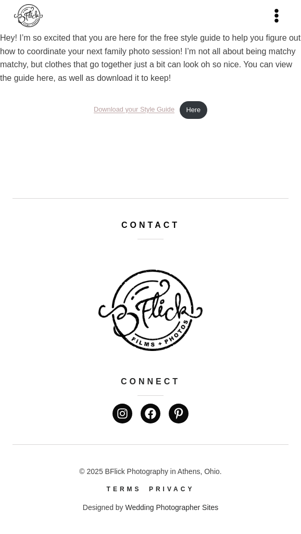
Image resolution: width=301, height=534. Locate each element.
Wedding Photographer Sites (171, 507)
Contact (150, 225)
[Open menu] (276, 15)
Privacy (171, 489)
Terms (124, 489)
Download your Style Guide (134, 110)
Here (193, 110)
